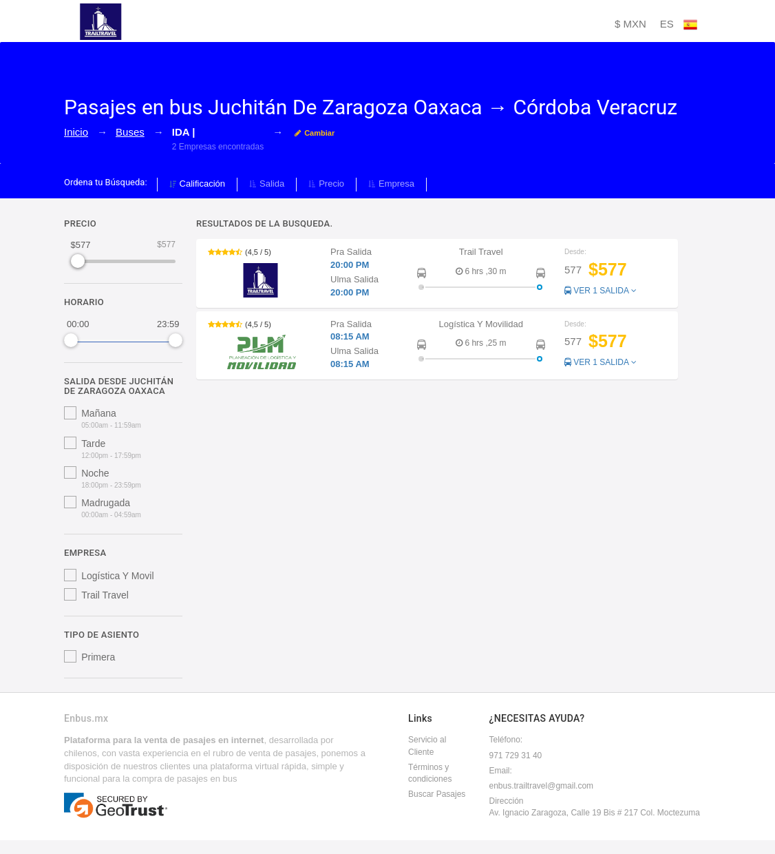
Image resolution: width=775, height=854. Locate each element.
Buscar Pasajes (436, 794)
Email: (500, 770)
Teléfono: (506, 739)
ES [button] (678, 25)
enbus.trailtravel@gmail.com (541, 786)
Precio (326, 183)
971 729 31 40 (515, 755)
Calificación (197, 183)
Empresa (391, 183)
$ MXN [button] (630, 24)
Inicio (76, 132)
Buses (130, 132)
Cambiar (315, 133)
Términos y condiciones (430, 773)
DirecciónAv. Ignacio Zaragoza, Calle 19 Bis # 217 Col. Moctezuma (594, 806)
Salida (266, 183)
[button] (437, 273)
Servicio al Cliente (427, 745)
